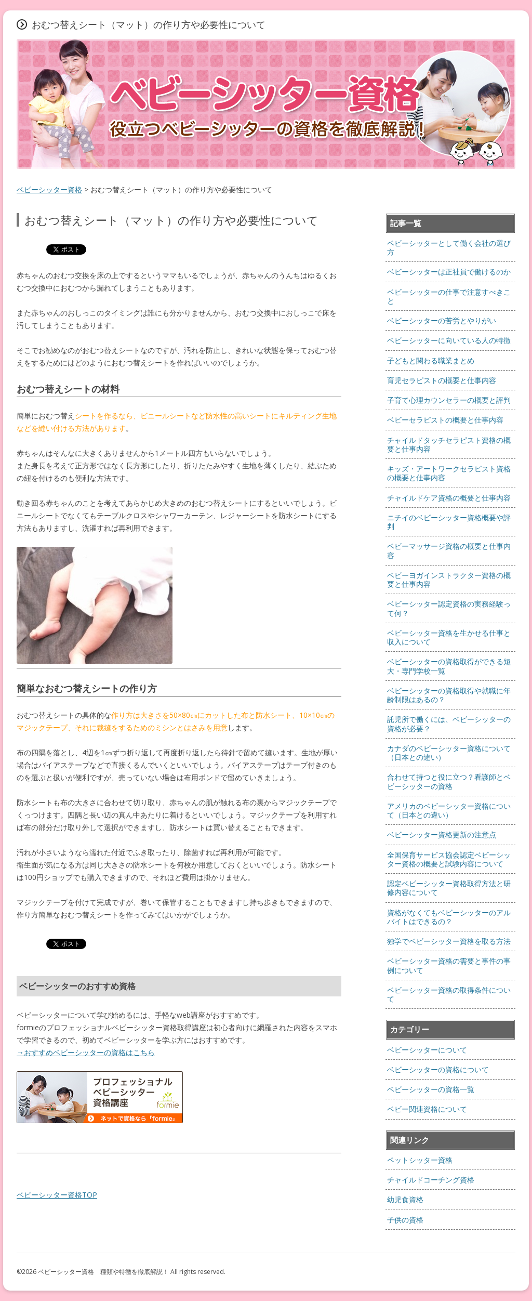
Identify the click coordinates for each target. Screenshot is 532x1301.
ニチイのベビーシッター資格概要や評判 (449, 521)
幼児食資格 (405, 1199)
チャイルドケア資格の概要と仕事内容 (449, 498)
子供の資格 (405, 1220)
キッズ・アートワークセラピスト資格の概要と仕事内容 (449, 473)
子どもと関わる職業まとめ (430, 360)
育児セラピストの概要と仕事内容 (441, 380)
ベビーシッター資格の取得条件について (449, 994)
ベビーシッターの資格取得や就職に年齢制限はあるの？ (449, 695)
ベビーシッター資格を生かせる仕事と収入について (449, 637)
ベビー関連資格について (427, 1109)
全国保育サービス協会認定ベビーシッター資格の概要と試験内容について (449, 859)
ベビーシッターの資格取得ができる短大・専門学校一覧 (449, 665)
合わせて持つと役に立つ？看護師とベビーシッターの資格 (449, 781)
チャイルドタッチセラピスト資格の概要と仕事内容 (449, 444)
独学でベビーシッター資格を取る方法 (449, 941)
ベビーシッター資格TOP (57, 1195)
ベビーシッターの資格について (438, 1069)
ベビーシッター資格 (49, 189)
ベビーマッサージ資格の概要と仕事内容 (449, 550)
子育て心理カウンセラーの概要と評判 (449, 400)
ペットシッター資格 (420, 1160)
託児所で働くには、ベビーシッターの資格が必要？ (449, 723)
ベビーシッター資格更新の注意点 (441, 834)
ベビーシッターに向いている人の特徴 (449, 340)
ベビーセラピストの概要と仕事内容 (445, 420)
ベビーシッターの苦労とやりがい (441, 320)
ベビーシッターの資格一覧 (430, 1089)
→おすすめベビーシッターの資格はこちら (86, 1052)
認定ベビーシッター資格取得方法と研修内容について (449, 887)
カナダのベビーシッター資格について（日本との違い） (449, 752)
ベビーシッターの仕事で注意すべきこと (449, 296)
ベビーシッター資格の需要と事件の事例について (449, 965)
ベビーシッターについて (427, 1050)
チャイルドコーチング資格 (430, 1180)
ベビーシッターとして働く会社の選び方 (449, 247)
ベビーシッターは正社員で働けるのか (449, 272)
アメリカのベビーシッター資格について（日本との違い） (449, 810)
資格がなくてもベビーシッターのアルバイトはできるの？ (449, 917)
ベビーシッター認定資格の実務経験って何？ (449, 608)
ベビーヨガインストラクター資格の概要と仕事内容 (449, 579)
